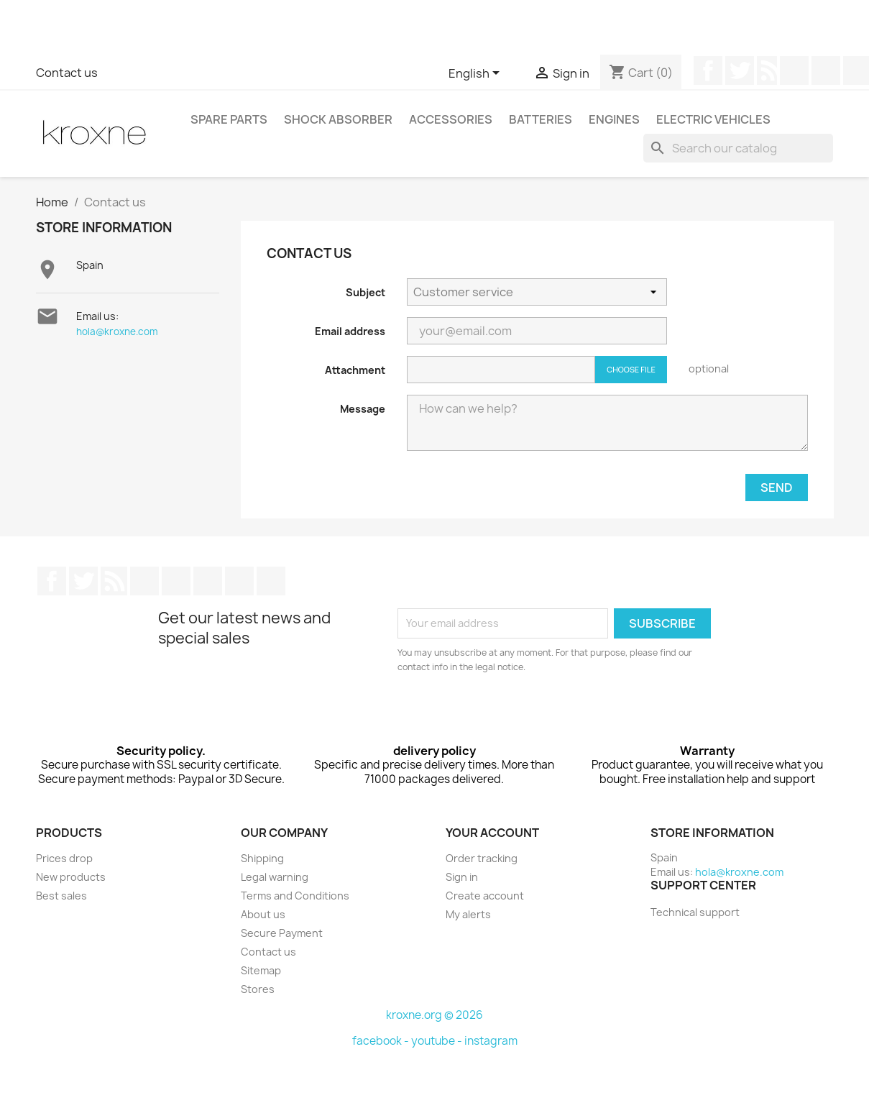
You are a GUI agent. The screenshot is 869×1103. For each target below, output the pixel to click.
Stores (258, 989)
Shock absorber (338, 119)
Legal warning (274, 877)
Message (362, 409)
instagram (491, 1040)
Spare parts (228, 119)
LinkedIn (239, 581)
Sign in (462, 877)
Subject (365, 292)
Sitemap (261, 970)
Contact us (67, 73)
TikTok (271, 581)
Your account (492, 833)
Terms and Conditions (295, 895)
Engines (614, 119)
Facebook (708, 70)
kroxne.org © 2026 (434, 1014)
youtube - (437, 1040)
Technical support (695, 912)
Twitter (739, 70)
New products (71, 877)
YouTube (794, 70)
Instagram (207, 581)
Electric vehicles (713, 119)
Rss (767, 70)
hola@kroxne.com (117, 331)
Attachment (355, 370)
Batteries (540, 119)
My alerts (468, 914)
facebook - (381, 1040)
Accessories (450, 119)
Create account (485, 895)
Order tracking (482, 858)
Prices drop (64, 858)
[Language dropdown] (477, 74)
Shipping (262, 858)
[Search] (738, 148)
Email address (350, 331)
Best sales (61, 895)
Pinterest (825, 70)
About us (263, 914)
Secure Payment (282, 933)
